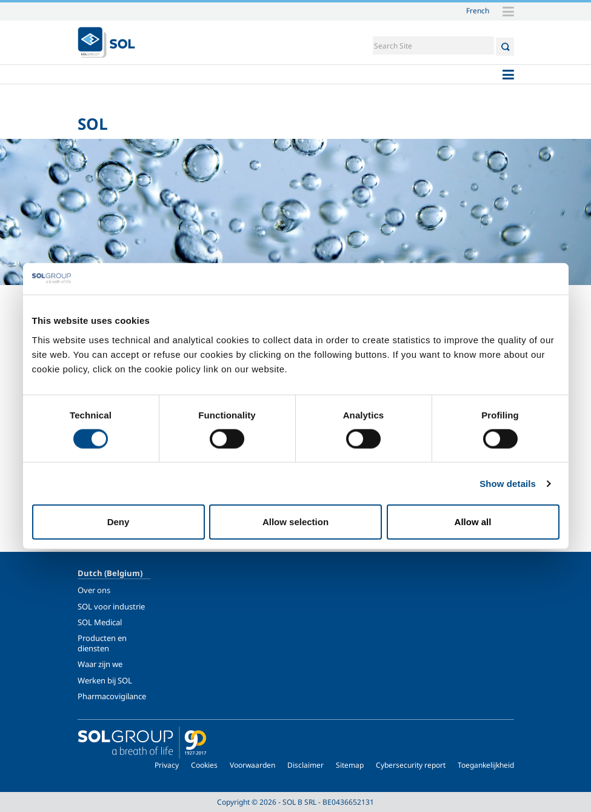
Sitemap (350, 765)
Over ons (94, 590)
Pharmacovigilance (112, 696)
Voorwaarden (252, 765)
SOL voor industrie (111, 606)
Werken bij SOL (105, 680)
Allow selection (295, 522)
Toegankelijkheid (486, 765)
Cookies (204, 765)
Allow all (473, 522)
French (477, 10)
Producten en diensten (102, 642)
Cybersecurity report (411, 765)
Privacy (167, 765)
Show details (507, 483)
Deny (118, 522)
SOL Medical (100, 622)
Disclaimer (305, 765)
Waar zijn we (100, 664)
